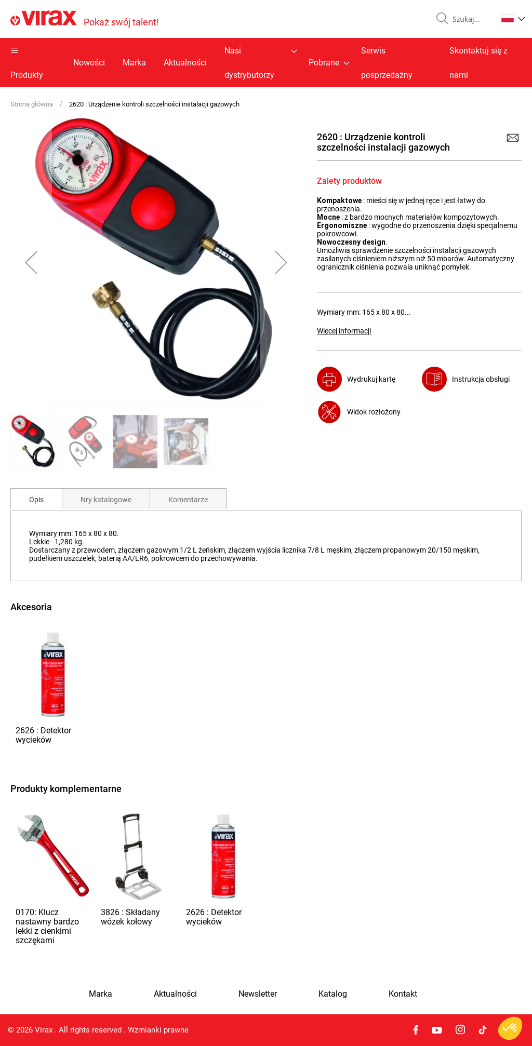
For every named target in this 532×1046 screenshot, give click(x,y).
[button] (513, 18)
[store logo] (84, 19)
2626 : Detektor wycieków (43, 735)
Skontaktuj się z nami (478, 63)
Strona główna (31, 104)
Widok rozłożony (374, 412)
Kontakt (403, 994)
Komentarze (188, 499)
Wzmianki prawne (158, 1030)
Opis (36, 499)
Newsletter (257, 994)
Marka (134, 63)
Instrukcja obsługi (481, 379)
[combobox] (471, 19)
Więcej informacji (344, 331)
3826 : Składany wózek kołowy (130, 917)
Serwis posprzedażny (387, 63)
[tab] (36, 498)
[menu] (266, 62)
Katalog (332, 994)
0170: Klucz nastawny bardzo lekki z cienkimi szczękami (47, 926)
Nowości (89, 63)
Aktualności (185, 63)
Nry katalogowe (106, 499)
